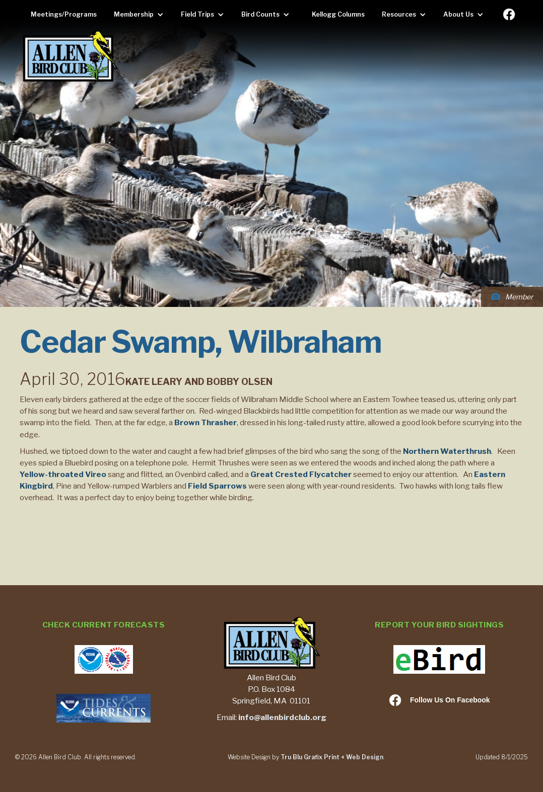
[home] (70, 57)
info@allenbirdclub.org (282, 717)
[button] (141, 14)
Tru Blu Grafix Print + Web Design (332, 757)
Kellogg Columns (338, 14)
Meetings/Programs (64, 14)
